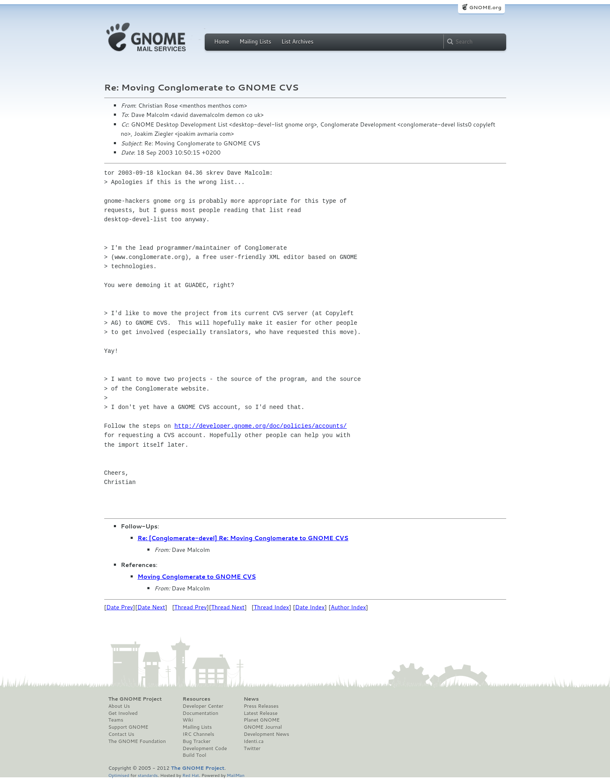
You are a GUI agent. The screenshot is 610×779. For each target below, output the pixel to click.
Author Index (348, 607)
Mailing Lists (255, 41)
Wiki (188, 720)
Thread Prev (190, 607)
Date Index (310, 607)
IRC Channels (198, 734)
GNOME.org (485, 7)
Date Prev (119, 607)
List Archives (297, 41)
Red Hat (190, 775)
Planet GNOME (262, 720)
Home (221, 41)
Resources (196, 699)
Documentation (200, 713)
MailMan (236, 775)
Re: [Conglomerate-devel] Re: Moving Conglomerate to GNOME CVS (243, 538)
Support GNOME (128, 727)
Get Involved (123, 713)
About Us (119, 706)
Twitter (252, 748)
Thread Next (228, 607)
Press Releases (261, 706)
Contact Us (121, 734)
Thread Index (271, 607)
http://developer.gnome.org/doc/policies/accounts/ (261, 426)
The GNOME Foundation (137, 741)
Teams (116, 720)
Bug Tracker (197, 741)
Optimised (118, 775)
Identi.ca (254, 741)
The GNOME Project (135, 699)
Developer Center (203, 706)
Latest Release (261, 713)
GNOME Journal (263, 727)
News (251, 699)
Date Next (151, 607)
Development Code (205, 748)
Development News (266, 734)
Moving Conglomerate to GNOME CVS (197, 576)
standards (148, 775)
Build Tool (194, 755)
